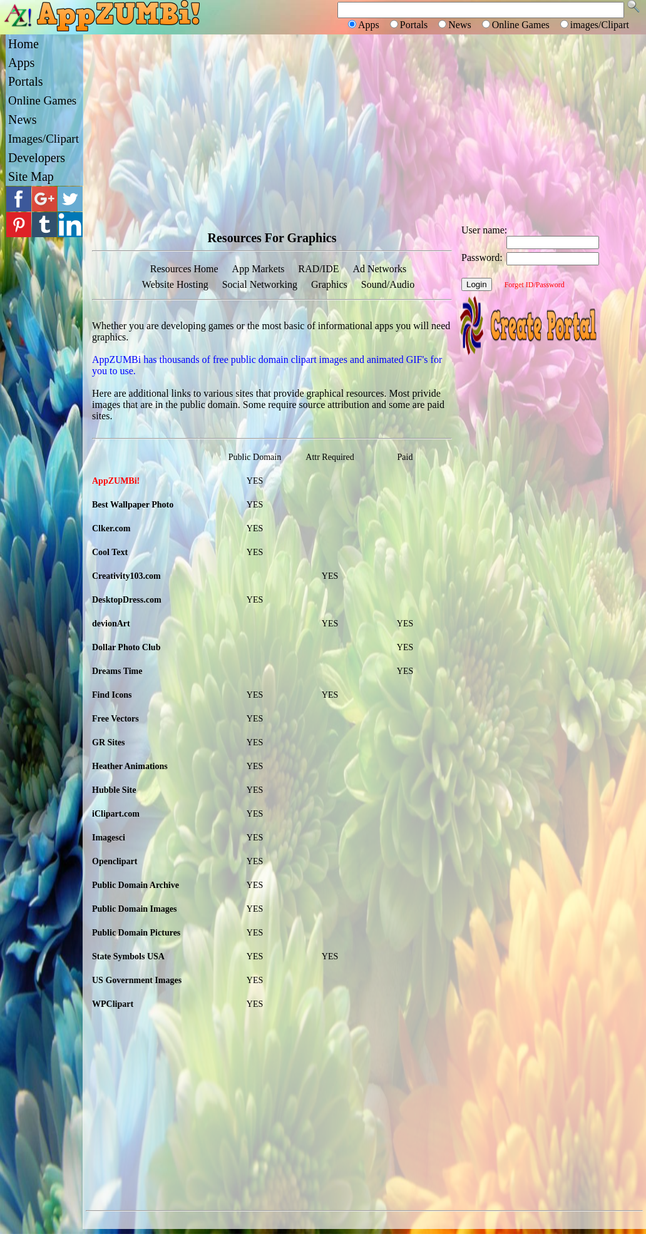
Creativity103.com (126, 576)
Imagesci (108, 837)
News (22, 119)
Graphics (329, 284)
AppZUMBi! (116, 481)
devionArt (111, 623)
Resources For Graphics (272, 238)
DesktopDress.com (127, 599)
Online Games (42, 100)
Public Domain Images (134, 909)
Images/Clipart (43, 138)
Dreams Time (117, 671)
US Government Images (137, 980)
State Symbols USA (128, 956)
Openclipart (114, 861)
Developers (36, 158)
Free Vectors (115, 718)
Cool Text (110, 552)
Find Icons (111, 695)
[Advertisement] (364, 128)
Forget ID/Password (535, 284)
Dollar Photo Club (126, 647)
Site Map (31, 176)
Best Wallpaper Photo (132, 504)
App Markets (258, 268)
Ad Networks (379, 268)
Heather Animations (130, 766)
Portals (25, 81)
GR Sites (108, 742)
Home (23, 44)
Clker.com (111, 528)
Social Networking (259, 284)
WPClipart (112, 1004)
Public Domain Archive (135, 885)
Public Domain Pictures (136, 932)
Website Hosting (175, 284)
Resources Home (184, 268)
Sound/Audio (387, 284)
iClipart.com (116, 813)
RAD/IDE (319, 268)
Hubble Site (114, 790)
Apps (21, 62)
